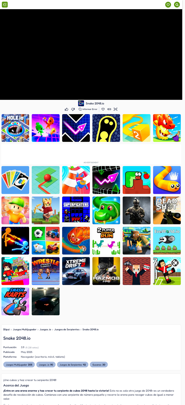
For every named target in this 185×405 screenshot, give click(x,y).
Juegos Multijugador (24, 329)
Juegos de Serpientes (66, 329)
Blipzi (6, 329)
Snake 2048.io (91, 329)
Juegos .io (45, 329)
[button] (103, 109)
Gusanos (98, 364)
